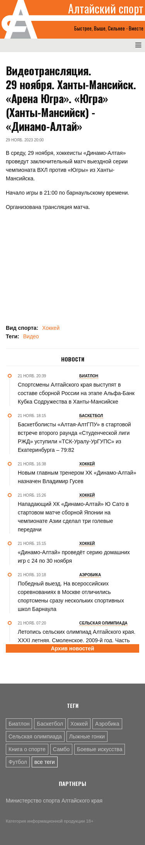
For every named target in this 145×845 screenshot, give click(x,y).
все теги (44, 762)
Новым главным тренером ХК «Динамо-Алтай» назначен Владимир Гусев (77, 477)
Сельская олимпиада (35, 736)
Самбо (61, 749)
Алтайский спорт (105, 8)
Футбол (18, 762)
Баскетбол (50, 724)
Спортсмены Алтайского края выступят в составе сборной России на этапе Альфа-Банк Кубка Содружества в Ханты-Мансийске (76, 393)
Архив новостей (72, 648)
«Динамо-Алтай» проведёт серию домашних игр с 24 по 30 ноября (74, 556)
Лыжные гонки (87, 736)
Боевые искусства (99, 749)
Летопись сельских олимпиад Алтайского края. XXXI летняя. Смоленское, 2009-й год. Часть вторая (76, 640)
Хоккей (51, 328)
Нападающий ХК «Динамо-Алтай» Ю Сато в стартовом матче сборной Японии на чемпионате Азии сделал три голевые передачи (73, 517)
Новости (72, 359)
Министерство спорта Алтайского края (54, 800)
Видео (31, 336)
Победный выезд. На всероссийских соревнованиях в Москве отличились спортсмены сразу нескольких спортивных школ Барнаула (71, 596)
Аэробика (107, 724)
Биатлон (19, 724)
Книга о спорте (27, 749)
